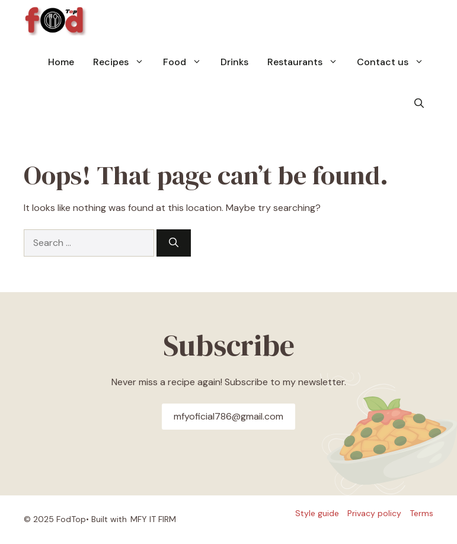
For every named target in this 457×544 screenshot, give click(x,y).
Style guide (317, 513)
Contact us (395, 62)
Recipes (123, 62)
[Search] (173, 243)
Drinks (234, 62)
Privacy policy (374, 513)
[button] (419, 103)
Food (187, 62)
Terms (421, 513)
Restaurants (307, 62)
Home (61, 62)
